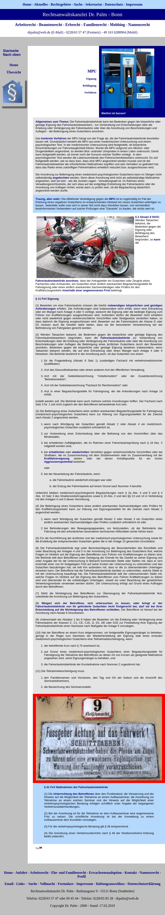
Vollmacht (47, 884)
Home (27, 4)
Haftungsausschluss (110, 884)
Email (9, 884)
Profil (81, 876)
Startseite (11, 51)
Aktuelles (41, 4)
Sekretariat (94, 4)
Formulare (65, 884)
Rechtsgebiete (61, 4)
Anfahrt (21, 872)
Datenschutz (114, 4)
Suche (78, 4)
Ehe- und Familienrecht (68, 872)
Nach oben (12, 54)
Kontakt (131, 872)
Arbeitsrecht (39, 872)
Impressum (84, 884)
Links (20, 884)
